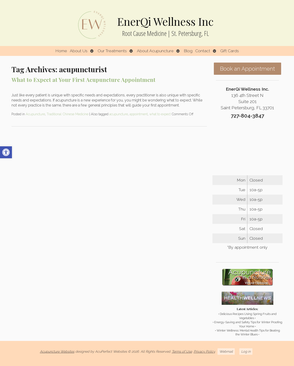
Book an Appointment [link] (247, 68)
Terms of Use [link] (182, 351)
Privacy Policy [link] (204, 351)
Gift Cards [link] (229, 50)
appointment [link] (139, 114)
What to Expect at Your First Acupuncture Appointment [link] (83, 79)
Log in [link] (246, 351)
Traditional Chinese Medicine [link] (67, 114)
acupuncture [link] (118, 114)
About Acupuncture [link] (155, 50)
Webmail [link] (226, 351)
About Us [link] (79, 50)
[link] (6, 152)
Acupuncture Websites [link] (57, 351)
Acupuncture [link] (35, 114)
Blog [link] (188, 50)
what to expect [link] (160, 114)
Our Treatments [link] (112, 50)
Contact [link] (202, 50)
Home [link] (61, 50)
